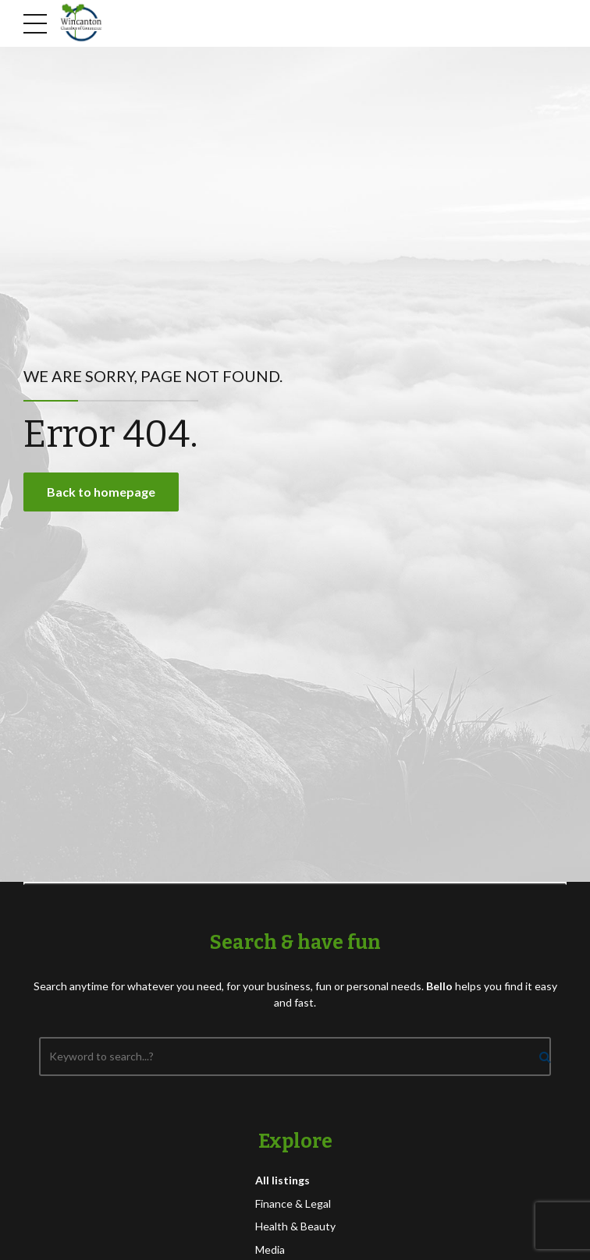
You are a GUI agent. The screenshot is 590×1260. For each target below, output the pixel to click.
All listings (282, 1180)
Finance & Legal (293, 1203)
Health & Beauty (295, 1226)
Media (270, 1249)
